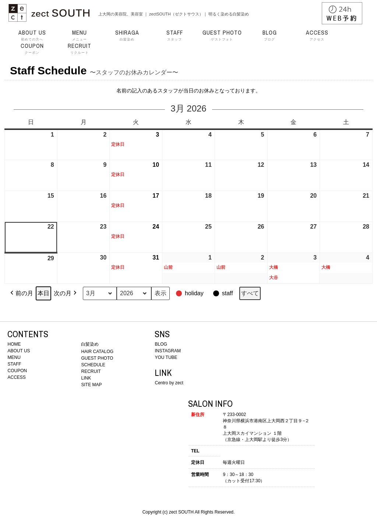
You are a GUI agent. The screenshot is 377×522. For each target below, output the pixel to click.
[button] (190, 293)
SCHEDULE (93, 364)
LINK (86, 378)
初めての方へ (32, 35)
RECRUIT (91, 371)
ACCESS (16, 377)
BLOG (161, 344)
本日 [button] (43, 293)
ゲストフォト (222, 35)
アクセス (317, 35)
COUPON (17, 370)
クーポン (32, 48)
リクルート (79, 48)
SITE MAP (91, 384)
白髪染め (127, 35)
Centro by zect (169, 382)
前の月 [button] (21, 293)
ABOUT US (18, 350)
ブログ (269, 35)
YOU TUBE (166, 357)
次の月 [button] (66, 293)
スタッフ (174, 35)
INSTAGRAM (167, 350)
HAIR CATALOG (97, 351)
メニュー (79, 35)
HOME (14, 344)
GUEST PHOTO (97, 358)
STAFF (14, 364)
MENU (13, 357)
